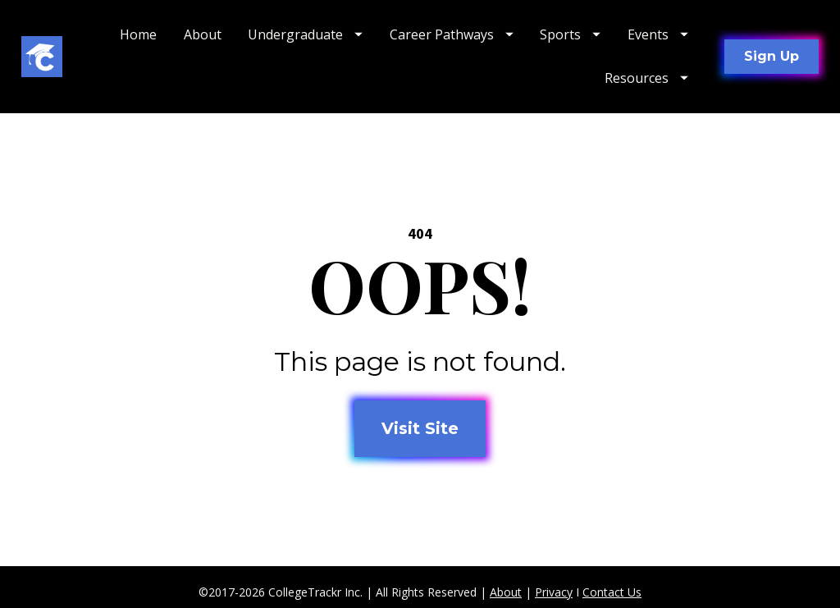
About (202, 34)
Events (658, 34)
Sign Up (771, 56)
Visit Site (420, 427)
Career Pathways (452, 34)
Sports (570, 34)
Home (138, 34)
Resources (646, 78)
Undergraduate (305, 34)
